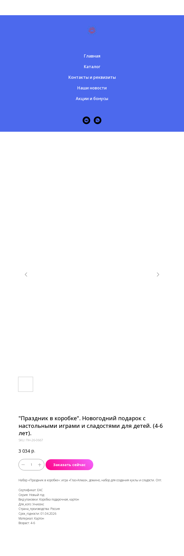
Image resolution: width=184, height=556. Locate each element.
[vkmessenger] (86, 120)
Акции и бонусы (92, 98)
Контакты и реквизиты (92, 77)
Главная (92, 56)
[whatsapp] (97, 120)
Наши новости (92, 88)
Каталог (92, 66)
